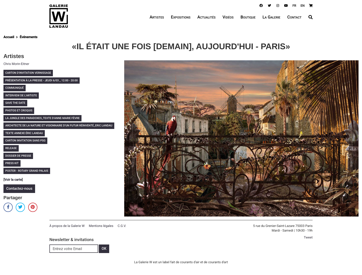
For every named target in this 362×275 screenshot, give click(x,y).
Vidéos (228, 17)
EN (303, 6)
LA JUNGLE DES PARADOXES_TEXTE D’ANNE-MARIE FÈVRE (42, 118)
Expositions (180, 17)
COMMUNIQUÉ (14, 87)
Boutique (248, 17)
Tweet (308, 237)
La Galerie (271, 17)
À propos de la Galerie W (66, 226)
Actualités (206, 17)
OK (104, 248)
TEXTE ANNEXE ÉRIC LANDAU (24, 133)
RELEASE (11, 148)
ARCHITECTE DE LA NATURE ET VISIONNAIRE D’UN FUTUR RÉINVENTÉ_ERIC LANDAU (58, 125)
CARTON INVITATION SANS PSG (25, 140)
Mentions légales (101, 226)
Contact (294, 17)
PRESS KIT (12, 163)
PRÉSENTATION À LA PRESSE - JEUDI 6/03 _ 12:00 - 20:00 (41, 80)
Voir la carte (13, 180)
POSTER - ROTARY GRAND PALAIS (26, 170)
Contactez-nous (19, 188)
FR (294, 6)
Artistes (157, 17)
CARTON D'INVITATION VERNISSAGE (28, 72)
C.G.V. (122, 226)
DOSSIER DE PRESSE (18, 155)
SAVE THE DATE (15, 102)
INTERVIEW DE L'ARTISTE (21, 95)
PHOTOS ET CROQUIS (18, 110)
